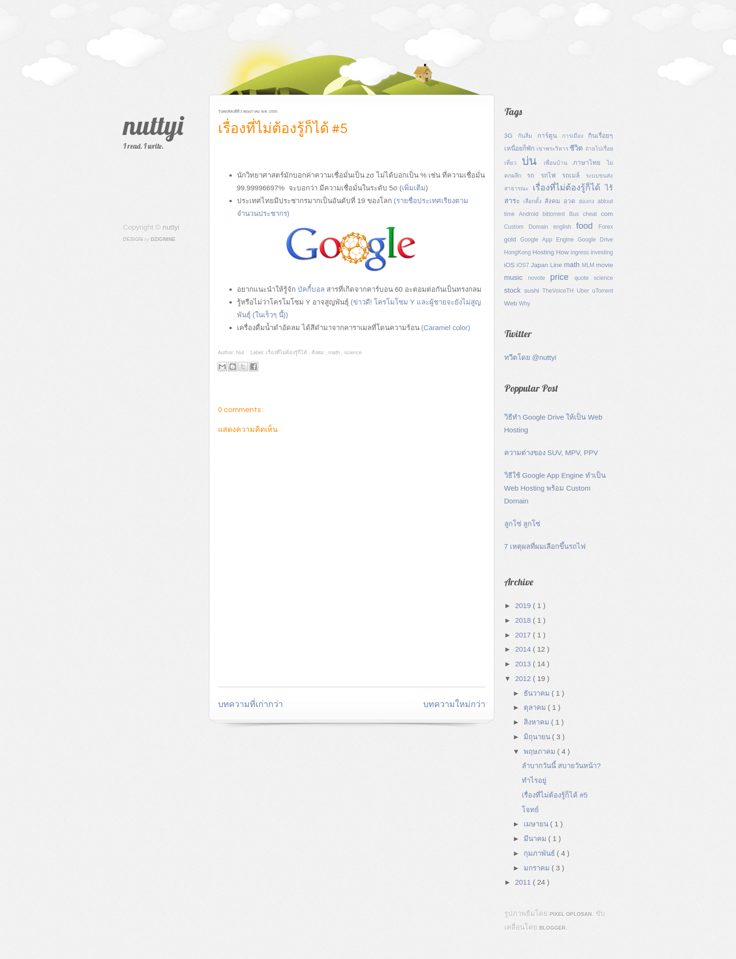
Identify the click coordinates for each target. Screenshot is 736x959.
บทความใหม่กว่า (454, 704)
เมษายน (537, 824)
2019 (524, 605)
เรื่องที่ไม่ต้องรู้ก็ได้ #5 (283, 128)
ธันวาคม (538, 693)
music (516, 277)
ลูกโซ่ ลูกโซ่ (522, 524)
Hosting (544, 252)
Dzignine (163, 239)
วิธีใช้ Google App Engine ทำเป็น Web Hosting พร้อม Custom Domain (555, 488)
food (587, 226)
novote (539, 278)
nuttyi (153, 125)
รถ (533, 175)
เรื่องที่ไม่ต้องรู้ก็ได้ (287, 352)
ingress (581, 252)
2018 (524, 620)
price (562, 277)
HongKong (518, 252)
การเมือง (575, 136)
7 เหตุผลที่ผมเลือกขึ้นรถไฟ (545, 546)
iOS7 (524, 265)
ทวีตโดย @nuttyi (530, 357)
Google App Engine (549, 239)
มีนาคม (536, 838)
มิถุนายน (538, 737)
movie (604, 265)
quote (584, 278)
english (564, 227)
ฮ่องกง (588, 201)
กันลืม (527, 136)
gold (512, 239)
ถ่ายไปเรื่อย (599, 148)
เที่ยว (513, 163)
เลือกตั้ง (534, 201)
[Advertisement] (329, 662)
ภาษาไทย (589, 162)
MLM (589, 265)
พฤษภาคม (540, 751)
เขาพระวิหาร (553, 148)
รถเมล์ (574, 175)
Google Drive (595, 239)
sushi (533, 290)
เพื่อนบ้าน (558, 163)
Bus (576, 214)
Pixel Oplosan (571, 914)
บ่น (533, 160)
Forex (606, 227)
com (607, 213)
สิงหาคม (537, 722)
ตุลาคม (536, 707)
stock (514, 290)
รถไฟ (551, 175)
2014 (524, 649)
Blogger (552, 928)
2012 (524, 678)
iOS (510, 265)
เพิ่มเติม (414, 188)
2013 (524, 664)
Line (557, 265)
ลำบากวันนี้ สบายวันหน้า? (561, 766)
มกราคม (538, 868)
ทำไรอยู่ (534, 780)
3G (511, 135)
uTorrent (602, 290)
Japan (540, 265)
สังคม (318, 352)
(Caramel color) (445, 327)
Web (511, 303)
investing (602, 252)
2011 (524, 882)
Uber (584, 290)
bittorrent (556, 214)
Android (531, 214)
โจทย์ (530, 810)
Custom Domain (529, 227)
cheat (592, 214)
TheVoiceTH (559, 290)
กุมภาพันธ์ (540, 853)
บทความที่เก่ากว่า (250, 704)
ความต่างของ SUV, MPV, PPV (551, 452)
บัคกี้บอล (311, 289)
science (353, 352)
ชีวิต (577, 148)
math (335, 352)
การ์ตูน (549, 135)
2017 (524, 635)
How (563, 252)
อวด (571, 201)
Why (524, 303)
